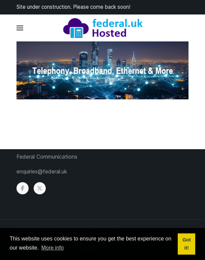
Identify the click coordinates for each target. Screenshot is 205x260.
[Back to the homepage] (102, 27)
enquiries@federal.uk (41, 171)
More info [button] (52, 248)
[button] (19, 27)
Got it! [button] (186, 244)
